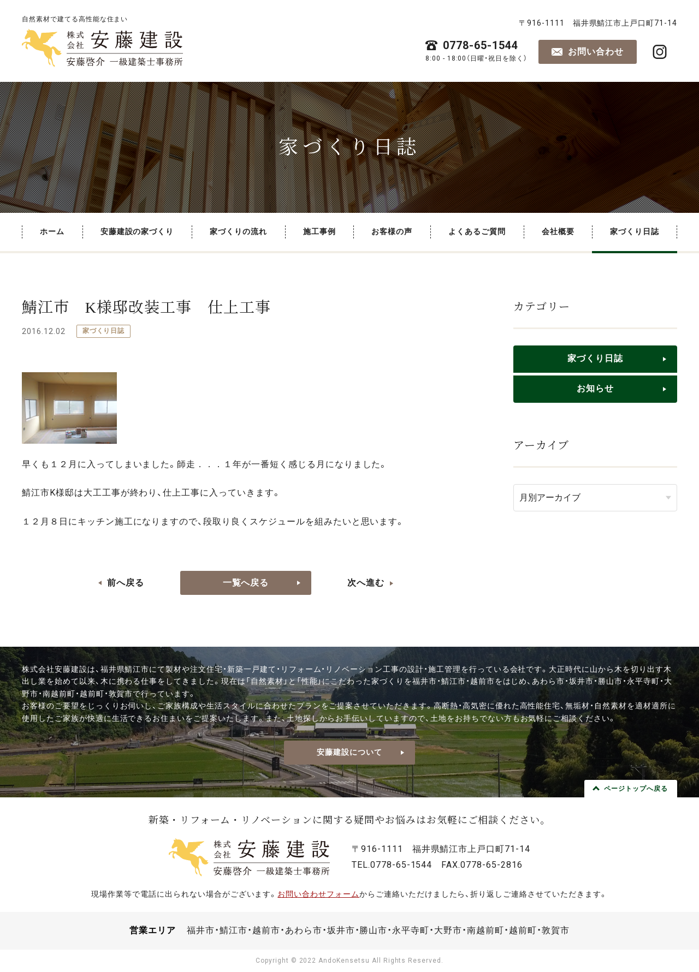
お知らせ (595, 388)
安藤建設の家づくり (137, 231)
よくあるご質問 (477, 231)
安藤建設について (349, 752)
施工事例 (319, 231)
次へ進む (365, 582)
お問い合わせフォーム (318, 894)
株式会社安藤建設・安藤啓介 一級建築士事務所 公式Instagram (660, 52)
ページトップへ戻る (636, 788)
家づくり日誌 (634, 231)
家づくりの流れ (238, 231)
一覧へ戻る (246, 582)
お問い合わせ (596, 51)
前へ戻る (125, 582)
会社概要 (558, 231)
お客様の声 (391, 231)
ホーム (52, 231)
